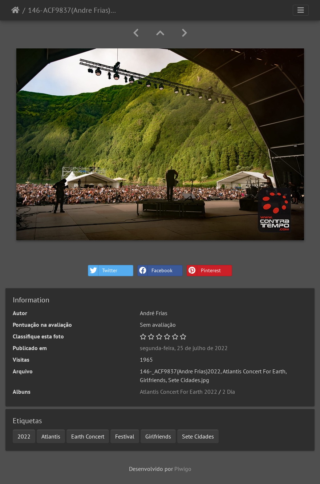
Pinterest (204, 270)
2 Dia (228, 391)
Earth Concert (87, 436)
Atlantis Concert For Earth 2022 (178, 391)
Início (15, 10)
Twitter (102, 270)
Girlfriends (158, 436)
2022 (24, 436)
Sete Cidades (198, 436)
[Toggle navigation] (301, 10)
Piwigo (182, 468)
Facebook (155, 270)
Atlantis (50, 436)
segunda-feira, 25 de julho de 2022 (184, 348)
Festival (124, 436)
